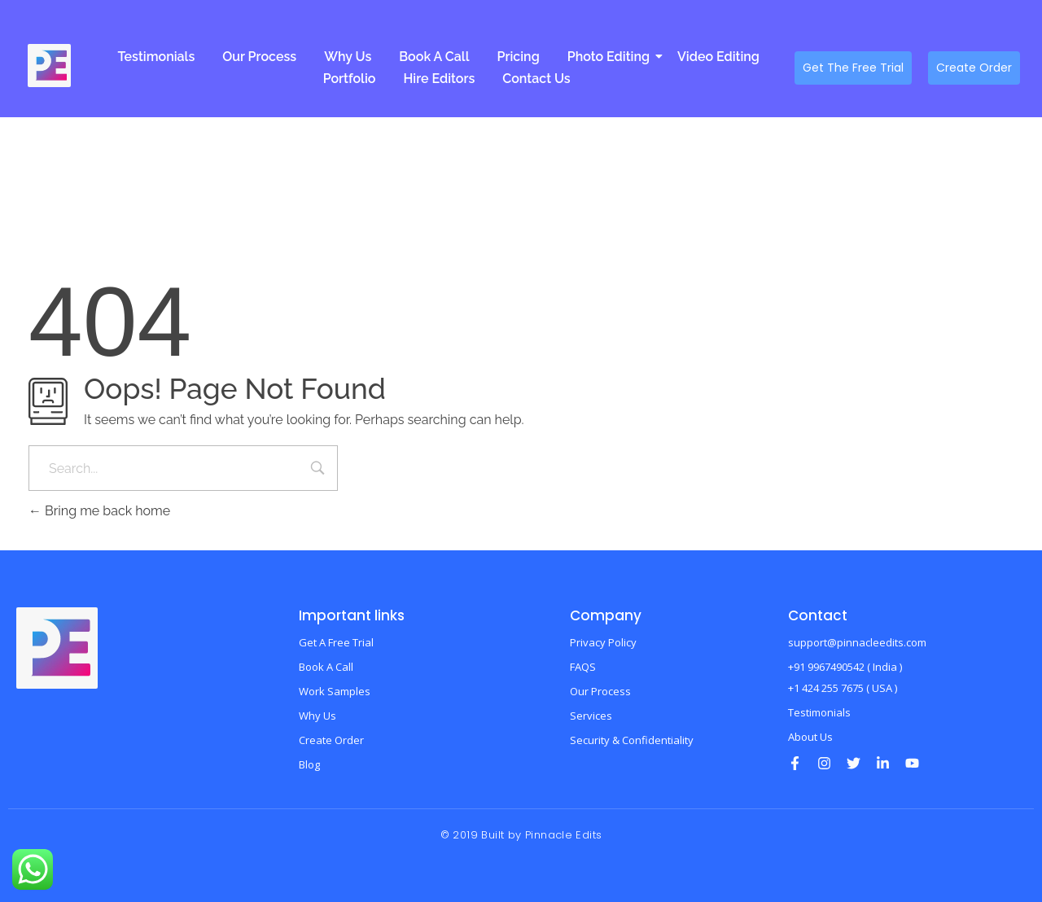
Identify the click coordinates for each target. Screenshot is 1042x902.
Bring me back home (99, 511)
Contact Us (536, 78)
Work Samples (334, 691)
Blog (309, 764)
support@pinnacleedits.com (857, 642)
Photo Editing (611, 56)
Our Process (259, 56)
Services (591, 715)
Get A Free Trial (336, 642)
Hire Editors (439, 78)
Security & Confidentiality (632, 740)
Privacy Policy (603, 642)
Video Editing (718, 56)
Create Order (331, 740)
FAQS (583, 666)
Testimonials (156, 56)
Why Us (347, 56)
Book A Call (434, 56)
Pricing (518, 56)
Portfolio (349, 78)
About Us (810, 736)
